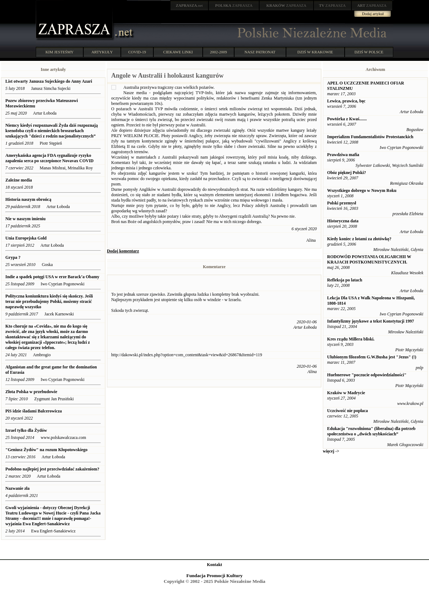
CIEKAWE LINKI (178, 52)
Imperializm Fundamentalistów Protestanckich (370, 136)
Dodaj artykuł (373, 13)
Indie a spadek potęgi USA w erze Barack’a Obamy (52, 276)
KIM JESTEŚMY (59, 52)
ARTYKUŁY (102, 52)
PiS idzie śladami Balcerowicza (33, 411)
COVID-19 (137, 52)
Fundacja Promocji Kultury (214, 575)
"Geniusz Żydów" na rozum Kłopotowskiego (46, 449)
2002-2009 (218, 52)
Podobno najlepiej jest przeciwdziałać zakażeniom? (52, 469)
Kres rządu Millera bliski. (350, 339)
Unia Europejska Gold (26, 238)
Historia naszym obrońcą (28, 199)
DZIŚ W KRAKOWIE (315, 52)
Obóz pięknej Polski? (346, 172)
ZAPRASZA (234, 5)
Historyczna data (343, 220)
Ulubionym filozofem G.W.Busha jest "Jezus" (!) (371, 356)
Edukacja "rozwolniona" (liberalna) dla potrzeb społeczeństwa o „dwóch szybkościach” (371, 431)
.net (189, 5)
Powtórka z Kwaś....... (347, 118)
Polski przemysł (341, 203)
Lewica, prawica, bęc (346, 100)
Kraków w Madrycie (346, 392)
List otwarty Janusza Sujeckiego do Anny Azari (48, 81)
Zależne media (18, 180)
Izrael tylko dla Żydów (26, 430)
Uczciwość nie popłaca (347, 410)
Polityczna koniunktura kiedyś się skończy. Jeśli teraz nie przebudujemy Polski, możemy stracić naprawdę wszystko (49, 301)
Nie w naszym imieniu (25, 218)
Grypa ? (12, 257)
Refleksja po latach (344, 279)
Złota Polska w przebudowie (31, 391)
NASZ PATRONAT (260, 52)
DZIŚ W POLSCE (368, 52)
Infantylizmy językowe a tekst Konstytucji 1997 (370, 321)
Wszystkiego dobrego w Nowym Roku (361, 190)
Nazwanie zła (18, 488)
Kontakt (214, 564)
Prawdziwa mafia (343, 154)
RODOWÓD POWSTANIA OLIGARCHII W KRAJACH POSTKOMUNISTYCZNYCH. (369, 259)
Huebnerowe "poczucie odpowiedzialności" (366, 374)
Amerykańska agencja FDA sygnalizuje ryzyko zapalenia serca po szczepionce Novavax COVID (49, 158)
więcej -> (331, 451)
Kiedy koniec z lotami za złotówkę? (359, 238)
